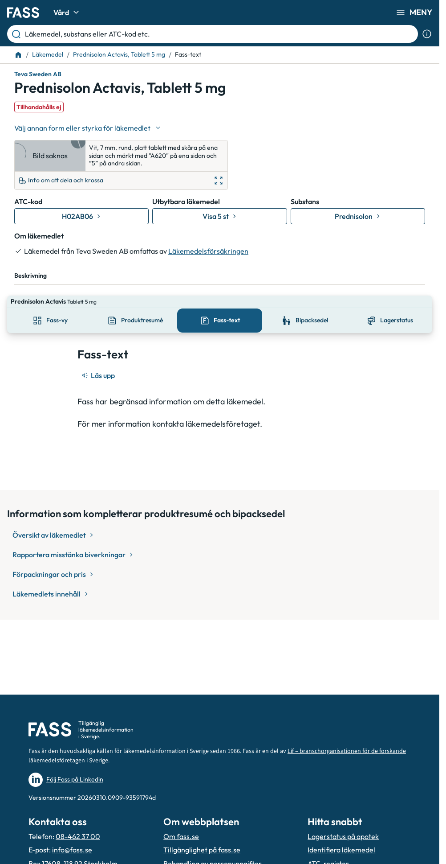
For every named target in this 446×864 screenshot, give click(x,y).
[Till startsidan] (18, 55)
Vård (67, 12)
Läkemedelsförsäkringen (208, 251)
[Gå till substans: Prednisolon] (358, 216)
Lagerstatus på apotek (343, 836)
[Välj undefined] (88, 128)
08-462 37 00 (78, 836)
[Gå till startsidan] (23, 12)
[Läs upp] (98, 363)
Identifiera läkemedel (341, 849)
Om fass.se (181, 836)
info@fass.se (72, 849)
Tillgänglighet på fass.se (201, 849)
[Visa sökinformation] (427, 34)
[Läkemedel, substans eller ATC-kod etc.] (219, 34)
